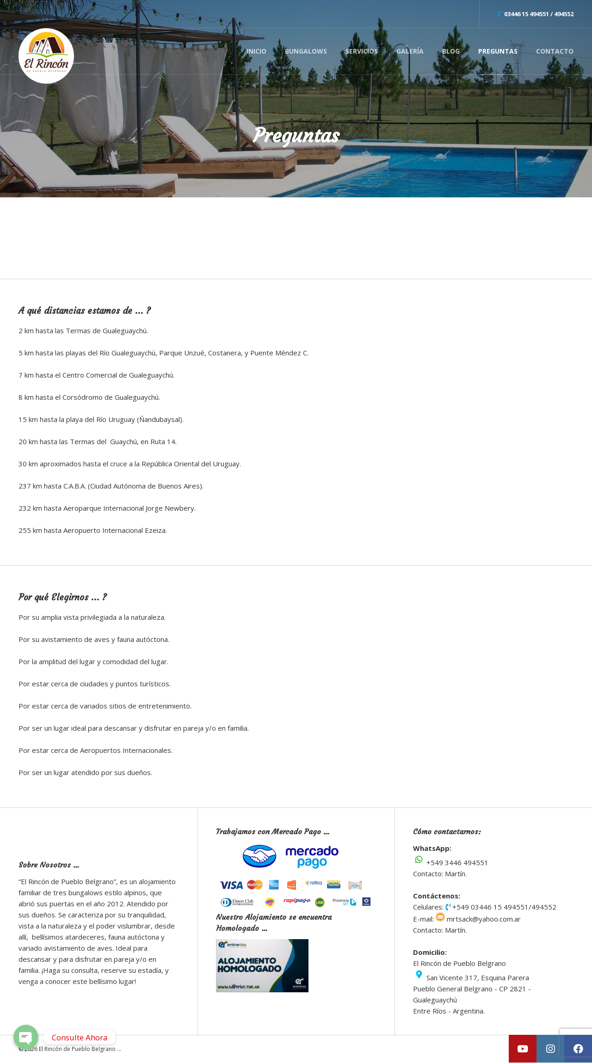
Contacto (555, 51)
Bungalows (306, 51)
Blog (451, 51)
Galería (410, 51)
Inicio (256, 51)
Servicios (361, 51)
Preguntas (498, 51)
